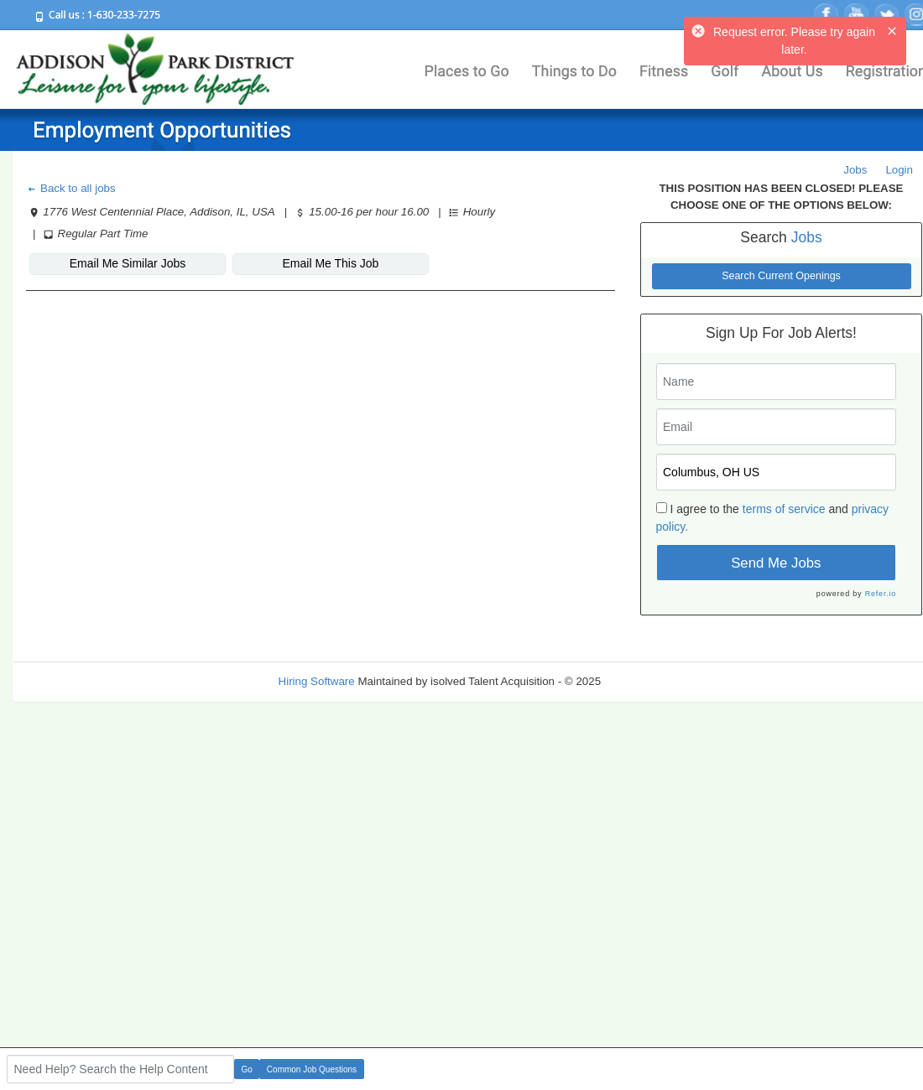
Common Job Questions (312, 1069)
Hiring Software (317, 681)
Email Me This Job (331, 263)
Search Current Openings (781, 276)
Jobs (855, 170)
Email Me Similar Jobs (127, 263)
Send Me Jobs (776, 563)
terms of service (784, 509)
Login (899, 170)
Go (247, 1069)
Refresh (650, 681)
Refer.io (880, 593)
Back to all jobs (71, 188)
